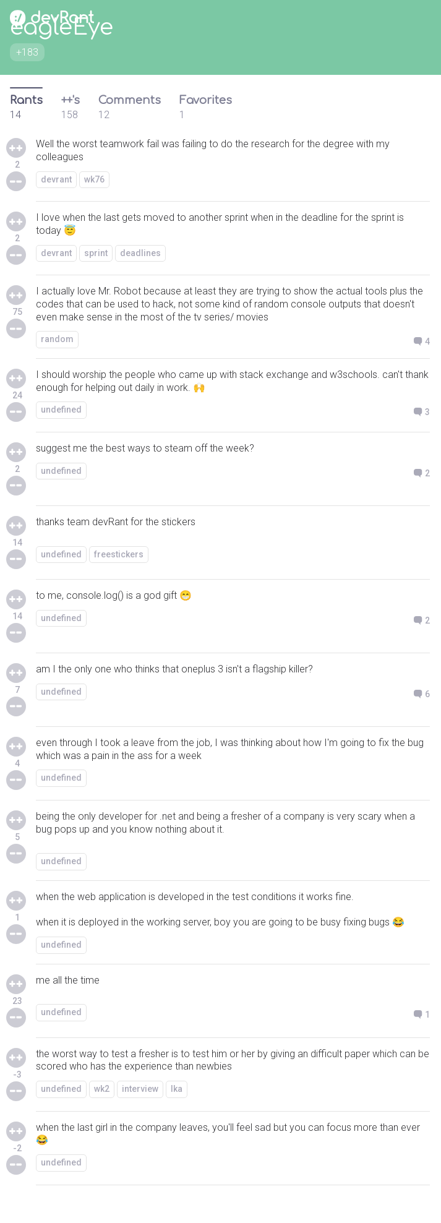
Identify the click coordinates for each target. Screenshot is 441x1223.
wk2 (101, 1089)
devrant (56, 179)
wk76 (94, 179)
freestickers (118, 554)
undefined (61, 409)
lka (176, 1089)
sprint (96, 253)
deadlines (140, 253)
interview (140, 1089)
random (57, 339)
